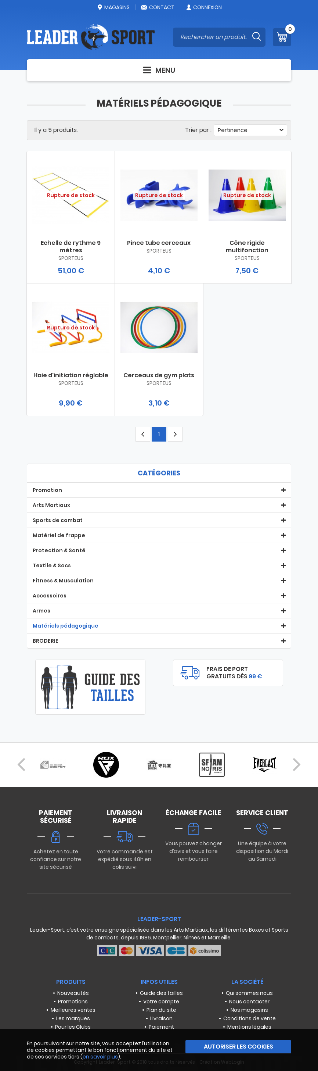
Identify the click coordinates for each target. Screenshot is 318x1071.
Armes (41, 610)
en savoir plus (100, 1056)
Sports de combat (58, 520)
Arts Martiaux (51, 505)
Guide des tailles (161, 993)
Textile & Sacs (52, 565)
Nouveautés (73, 993)
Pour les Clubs (73, 1027)
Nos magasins (249, 1010)
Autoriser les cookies (238, 1046)
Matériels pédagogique (65, 625)
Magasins (113, 7)
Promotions (73, 1001)
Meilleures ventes (73, 1010)
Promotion (47, 490)
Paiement (161, 1027)
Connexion (203, 7)
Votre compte (161, 1001)
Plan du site (161, 1010)
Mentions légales (249, 1027)
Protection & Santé (59, 550)
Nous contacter (249, 1001)
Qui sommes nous (249, 993)
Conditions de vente (249, 1018)
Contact (157, 7)
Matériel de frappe (59, 535)
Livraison (161, 1018)
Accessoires (49, 595)
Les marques (73, 1018)
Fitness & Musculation (63, 580)
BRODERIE (45, 641)
